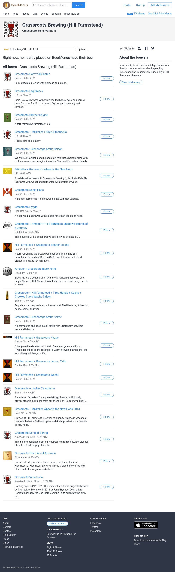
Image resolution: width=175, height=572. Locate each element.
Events (44, 13)
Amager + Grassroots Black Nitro (35, 268)
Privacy (36, 567)
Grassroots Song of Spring (31, 433)
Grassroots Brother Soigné (31, 115)
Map (34, 13)
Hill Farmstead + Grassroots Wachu (37, 375)
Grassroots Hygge (26, 207)
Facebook (95, 523)
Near (6, 49)
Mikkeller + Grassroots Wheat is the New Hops (44, 169)
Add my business (57, 523)
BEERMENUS (15, 5)
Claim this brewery (131, 82)
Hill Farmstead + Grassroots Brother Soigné (42, 244)
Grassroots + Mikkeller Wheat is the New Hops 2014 (47, 409)
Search (78, 5)
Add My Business (160, 5)
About (6, 523)
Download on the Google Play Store (150, 542)
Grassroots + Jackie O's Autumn (35, 388)
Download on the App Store (146, 525)
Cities (6, 543)
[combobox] (38, 49)
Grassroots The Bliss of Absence (35, 453)
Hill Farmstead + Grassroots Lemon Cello (40, 361)
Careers (7, 527)
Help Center (9, 534)
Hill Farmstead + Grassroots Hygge (37, 337)
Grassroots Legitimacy (29, 91)
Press (6, 538)
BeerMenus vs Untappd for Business (61, 536)
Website (127, 48)
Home (6, 13)
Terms (27, 567)
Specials (56, 13)
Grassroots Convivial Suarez (32, 74)
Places (25, 13)
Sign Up (140, 5)
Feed (15, 13)
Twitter (94, 527)
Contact (7, 531)
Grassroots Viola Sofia (29, 477)
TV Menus (139, 13)
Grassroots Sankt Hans (29, 190)
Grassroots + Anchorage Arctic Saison (38, 149)
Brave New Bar (72, 13)
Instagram (95, 531)
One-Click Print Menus (160, 13)
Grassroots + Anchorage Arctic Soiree (38, 317)
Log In (126, 5)
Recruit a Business (13, 546)
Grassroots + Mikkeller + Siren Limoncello (41, 132)
